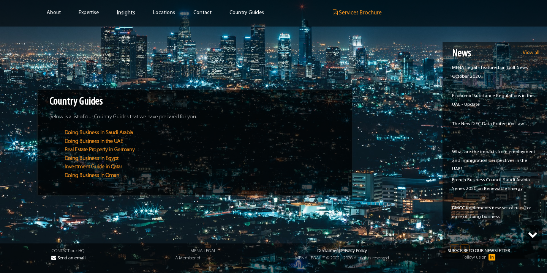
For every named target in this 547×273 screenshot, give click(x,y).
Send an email (68, 258)
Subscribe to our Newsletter (478, 250)
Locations (164, 13)
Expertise (89, 13)
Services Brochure (357, 12)
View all (531, 53)
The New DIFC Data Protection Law (488, 123)
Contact (202, 13)
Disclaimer (327, 250)
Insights (126, 13)
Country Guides (246, 13)
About (54, 13)
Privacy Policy (354, 250)
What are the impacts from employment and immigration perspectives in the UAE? (493, 160)
